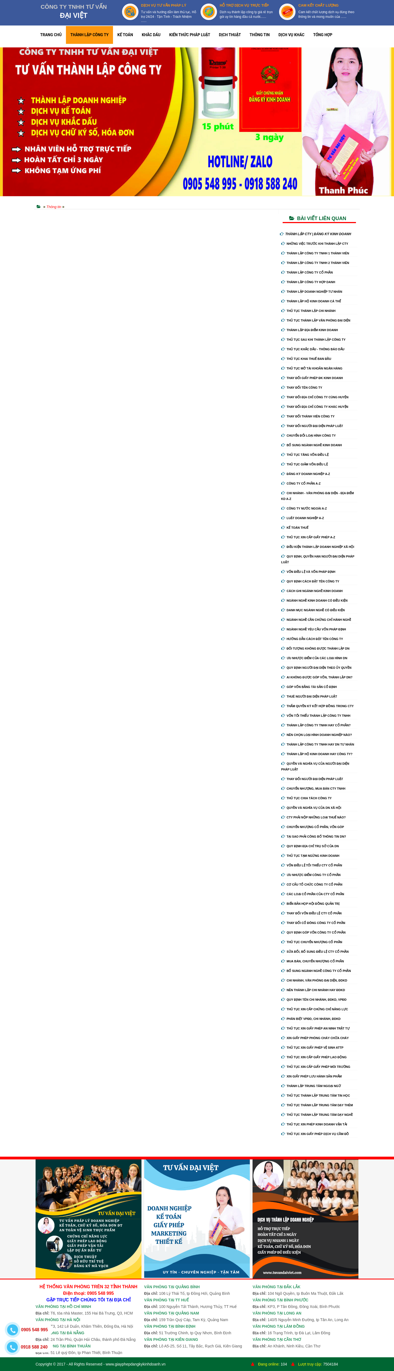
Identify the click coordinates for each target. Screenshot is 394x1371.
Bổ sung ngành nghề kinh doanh (311, 445)
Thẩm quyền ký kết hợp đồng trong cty (317, 706)
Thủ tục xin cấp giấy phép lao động (314, 1057)
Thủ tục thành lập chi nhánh (308, 310)
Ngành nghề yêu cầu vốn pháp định (313, 629)
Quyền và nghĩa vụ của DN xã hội (311, 807)
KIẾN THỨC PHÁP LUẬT (189, 35)
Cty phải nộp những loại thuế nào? (313, 817)
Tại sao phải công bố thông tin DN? (313, 836)
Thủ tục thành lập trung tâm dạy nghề (317, 1114)
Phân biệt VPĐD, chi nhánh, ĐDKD (311, 1018)
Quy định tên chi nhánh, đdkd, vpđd (314, 999)
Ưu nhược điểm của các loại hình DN (314, 658)
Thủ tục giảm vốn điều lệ (304, 464)
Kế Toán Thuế (295, 527)
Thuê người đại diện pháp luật (309, 696)
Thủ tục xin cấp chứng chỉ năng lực (314, 1009)
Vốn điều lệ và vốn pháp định (308, 571)
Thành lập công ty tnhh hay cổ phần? (316, 725)
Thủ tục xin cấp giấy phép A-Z (308, 537)
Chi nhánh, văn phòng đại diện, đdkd (314, 980)
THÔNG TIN (260, 35)
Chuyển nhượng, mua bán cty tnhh (313, 788)
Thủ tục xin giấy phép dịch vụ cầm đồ (315, 1134)
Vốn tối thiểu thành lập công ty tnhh (315, 715)
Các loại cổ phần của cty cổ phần (312, 894)
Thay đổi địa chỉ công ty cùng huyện (315, 397)
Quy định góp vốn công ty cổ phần (313, 932)
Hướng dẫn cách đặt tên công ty (312, 639)
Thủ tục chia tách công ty (306, 798)
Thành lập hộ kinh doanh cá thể (311, 301)
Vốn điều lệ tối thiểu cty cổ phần (311, 865)
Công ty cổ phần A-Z (301, 483)
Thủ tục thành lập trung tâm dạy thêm (317, 1105)
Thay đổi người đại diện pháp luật (312, 426)
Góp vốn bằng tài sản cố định (309, 687)
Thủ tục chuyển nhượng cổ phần (311, 942)
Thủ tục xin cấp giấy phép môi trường (315, 1066)
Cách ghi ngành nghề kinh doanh (312, 591)
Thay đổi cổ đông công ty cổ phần (313, 923)
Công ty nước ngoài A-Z (304, 508)
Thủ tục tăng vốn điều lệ (305, 454)
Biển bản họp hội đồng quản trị (310, 903)
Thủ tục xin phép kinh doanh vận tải (314, 1124)
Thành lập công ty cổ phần (307, 272)
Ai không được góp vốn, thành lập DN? (317, 677)
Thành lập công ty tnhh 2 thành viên (315, 262)
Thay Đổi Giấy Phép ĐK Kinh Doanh (312, 378)
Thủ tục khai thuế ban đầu (306, 358)
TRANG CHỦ (51, 35)
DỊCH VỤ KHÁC (292, 35)
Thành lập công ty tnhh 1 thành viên (315, 253)
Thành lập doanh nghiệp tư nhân (311, 291)
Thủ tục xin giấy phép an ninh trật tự (315, 1028)
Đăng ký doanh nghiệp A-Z (305, 474)
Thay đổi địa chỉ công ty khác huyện (314, 406)
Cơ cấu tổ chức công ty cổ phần (312, 884)
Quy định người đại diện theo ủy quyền (316, 667)
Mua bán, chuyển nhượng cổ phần (312, 961)
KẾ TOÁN (125, 35)
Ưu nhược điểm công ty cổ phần (311, 875)
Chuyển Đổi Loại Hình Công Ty (308, 435)
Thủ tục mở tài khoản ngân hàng (312, 368)
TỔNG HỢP (322, 35)
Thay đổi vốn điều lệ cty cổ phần (311, 913)
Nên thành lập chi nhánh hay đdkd (313, 990)
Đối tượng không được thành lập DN (315, 648)
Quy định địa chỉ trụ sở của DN (310, 846)
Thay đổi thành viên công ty (308, 416)
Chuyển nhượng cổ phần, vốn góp (312, 827)
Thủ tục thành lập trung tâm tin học (315, 1095)
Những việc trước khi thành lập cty (314, 243)
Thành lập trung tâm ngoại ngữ (311, 1086)
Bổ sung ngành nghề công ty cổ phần (316, 970)
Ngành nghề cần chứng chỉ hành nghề (316, 619)
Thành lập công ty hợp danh (308, 282)
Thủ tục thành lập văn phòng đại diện (315, 320)
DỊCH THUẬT (230, 35)
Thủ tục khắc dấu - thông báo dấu (312, 349)
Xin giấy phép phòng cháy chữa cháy (315, 1038)
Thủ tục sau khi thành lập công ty (313, 339)
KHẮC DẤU (151, 35)
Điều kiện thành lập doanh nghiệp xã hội (317, 546)
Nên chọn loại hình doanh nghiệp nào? (316, 734)
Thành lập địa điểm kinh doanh (309, 330)
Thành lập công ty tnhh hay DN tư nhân (317, 744)
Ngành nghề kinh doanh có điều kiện (314, 600)
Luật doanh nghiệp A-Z (302, 518)
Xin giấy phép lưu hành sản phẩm (311, 1076)
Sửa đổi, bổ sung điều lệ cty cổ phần (315, 951)
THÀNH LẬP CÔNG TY (89, 35)
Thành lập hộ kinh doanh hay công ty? (317, 754)
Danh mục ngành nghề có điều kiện (313, 610)
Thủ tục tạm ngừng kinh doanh (310, 855)
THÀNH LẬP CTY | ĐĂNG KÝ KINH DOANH (315, 234)
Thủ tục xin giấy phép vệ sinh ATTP (312, 1047)
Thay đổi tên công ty (301, 387)
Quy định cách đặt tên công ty (310, 581)
